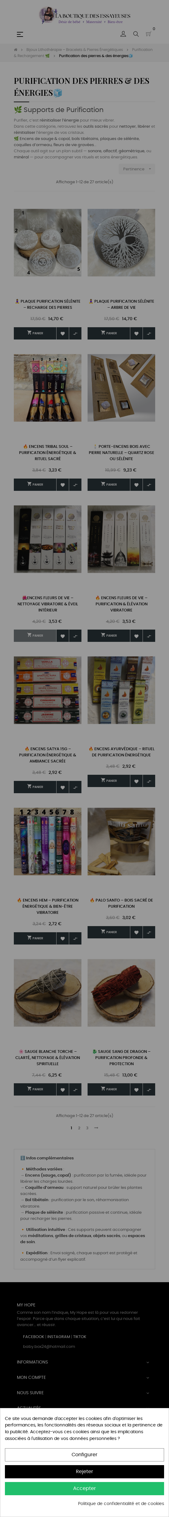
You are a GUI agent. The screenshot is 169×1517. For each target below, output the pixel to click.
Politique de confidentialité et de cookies (121, 1504)
